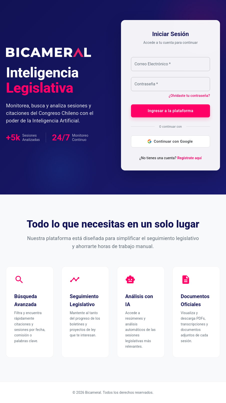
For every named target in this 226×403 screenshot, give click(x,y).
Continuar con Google (170, 141)
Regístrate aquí (189, 158)
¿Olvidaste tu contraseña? (189, 96)
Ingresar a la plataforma (170, 110)
